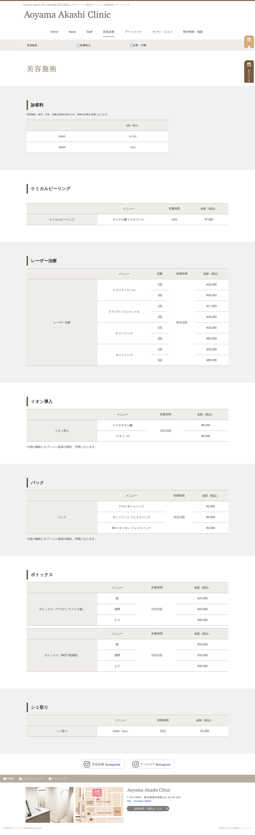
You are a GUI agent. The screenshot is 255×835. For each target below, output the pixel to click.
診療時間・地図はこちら (148, 810)
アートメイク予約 (250, 75)
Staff (89, 31)
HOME (11, 780)
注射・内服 (142, 46)
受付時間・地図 (193, 31)
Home (54, 31)
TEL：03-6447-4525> (140, 803)
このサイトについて (36, 780)
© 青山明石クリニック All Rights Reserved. (26, 830)
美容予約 (250, 45)
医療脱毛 (87, 46)
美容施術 (34, 46)
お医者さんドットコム (240, 830)
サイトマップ (65, 780)
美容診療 (108, 31)
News (72, 31)
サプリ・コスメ (162, 31)
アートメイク (133, 31)
